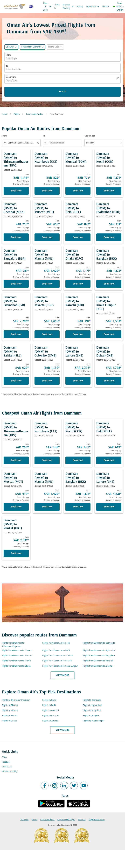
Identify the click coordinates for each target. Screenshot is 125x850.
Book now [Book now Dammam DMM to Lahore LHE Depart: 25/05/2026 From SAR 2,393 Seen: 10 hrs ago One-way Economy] (78, 381)
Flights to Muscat (10, 710)
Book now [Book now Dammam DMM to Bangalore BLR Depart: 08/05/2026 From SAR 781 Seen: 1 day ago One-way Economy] (16, 284)
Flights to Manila (9, 715)
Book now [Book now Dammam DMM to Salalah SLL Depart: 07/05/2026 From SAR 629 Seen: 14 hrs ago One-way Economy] (16, 381)
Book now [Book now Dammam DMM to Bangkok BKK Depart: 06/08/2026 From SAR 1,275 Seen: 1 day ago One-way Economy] (78, 506)
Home (4, 114)
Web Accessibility (9, 771)
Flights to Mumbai (50, 710)
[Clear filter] (37, 143)
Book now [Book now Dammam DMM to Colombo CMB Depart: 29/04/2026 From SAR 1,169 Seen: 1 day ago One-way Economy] (47, 381)
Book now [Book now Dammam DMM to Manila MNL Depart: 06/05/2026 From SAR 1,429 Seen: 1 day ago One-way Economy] (47, 284)
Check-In (57, 6)
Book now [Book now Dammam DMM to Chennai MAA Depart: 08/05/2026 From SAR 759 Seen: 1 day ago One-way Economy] (16, 237)
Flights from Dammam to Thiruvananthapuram (13, 645)
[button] (32, 47)
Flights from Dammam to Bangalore (99, 655)
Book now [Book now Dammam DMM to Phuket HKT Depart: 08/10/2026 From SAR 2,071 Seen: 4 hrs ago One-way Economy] (16, 553)
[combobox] (21, 143)
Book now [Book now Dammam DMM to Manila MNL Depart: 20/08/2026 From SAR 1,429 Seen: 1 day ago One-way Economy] (47, 506)
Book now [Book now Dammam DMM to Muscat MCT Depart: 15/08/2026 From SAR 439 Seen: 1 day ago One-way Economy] (16, 506)
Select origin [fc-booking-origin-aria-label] (11, 58)
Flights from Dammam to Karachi (57, 661)
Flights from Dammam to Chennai (17, 650)
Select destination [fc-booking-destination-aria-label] (14, 69)
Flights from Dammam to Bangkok (98, 661)
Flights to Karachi (50, 715)
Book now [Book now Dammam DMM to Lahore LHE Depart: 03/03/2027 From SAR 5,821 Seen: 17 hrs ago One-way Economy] (109, 506)
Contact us (7, 767)
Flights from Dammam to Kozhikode (99, 643)
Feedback (6, 762)
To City (34, 820)
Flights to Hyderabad (92, 705)
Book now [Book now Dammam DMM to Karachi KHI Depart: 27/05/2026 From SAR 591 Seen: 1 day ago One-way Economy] (78, 334)
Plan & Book (48, 6)
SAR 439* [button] (53, 32)
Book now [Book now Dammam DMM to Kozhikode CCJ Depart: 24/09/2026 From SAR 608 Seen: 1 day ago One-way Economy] (47, 460)
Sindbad (105, 6)
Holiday (79, 6)
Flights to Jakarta (50, 721)
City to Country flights (66, 820)
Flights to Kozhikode (92, 700)
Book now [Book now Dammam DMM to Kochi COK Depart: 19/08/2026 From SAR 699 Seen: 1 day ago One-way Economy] (78, 460)
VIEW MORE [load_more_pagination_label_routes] (62, 675)
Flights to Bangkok (91, 715)
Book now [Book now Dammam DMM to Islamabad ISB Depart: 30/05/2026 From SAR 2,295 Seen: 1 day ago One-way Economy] (16, 334)
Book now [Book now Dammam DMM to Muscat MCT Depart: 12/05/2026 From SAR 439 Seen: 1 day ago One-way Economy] (47, 237)
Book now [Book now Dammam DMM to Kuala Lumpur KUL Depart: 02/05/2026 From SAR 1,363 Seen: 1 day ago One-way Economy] (109, 334)
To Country (24, 820)
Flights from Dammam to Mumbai (57, 655)
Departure (11, 77)
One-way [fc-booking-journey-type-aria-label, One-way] (10, 47)
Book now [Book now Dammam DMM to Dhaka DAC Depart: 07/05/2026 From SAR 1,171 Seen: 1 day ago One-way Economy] (78, 284)
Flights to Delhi (49, 705)
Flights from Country (97, 820)
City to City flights (47, 820)
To (7, 66)
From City (81, 820)
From (8, 55)
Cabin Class (89, 136)
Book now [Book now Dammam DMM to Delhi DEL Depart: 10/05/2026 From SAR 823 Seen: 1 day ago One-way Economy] (78, 237)
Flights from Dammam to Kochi (56, 643)
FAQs (4, 757)
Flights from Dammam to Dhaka (16, 666)
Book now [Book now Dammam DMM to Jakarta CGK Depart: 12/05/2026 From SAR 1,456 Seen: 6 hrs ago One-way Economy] (47, 334)
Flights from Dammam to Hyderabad (99, 650)
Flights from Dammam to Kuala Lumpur (60, 666)
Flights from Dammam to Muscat (17, 655)
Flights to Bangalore (92, 710)
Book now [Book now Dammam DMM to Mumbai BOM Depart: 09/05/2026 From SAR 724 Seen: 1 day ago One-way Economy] (78, 191)
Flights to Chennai (10, 705)
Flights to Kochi (49, 700)
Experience (93, 6)
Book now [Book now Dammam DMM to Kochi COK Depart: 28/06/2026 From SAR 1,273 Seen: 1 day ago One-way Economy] (109, 191)
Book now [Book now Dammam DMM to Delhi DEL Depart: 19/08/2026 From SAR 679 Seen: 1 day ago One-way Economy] (109, 460)
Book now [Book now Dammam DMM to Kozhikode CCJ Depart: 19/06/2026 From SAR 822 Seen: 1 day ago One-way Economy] (47, 191)
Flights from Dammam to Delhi (56, 650)
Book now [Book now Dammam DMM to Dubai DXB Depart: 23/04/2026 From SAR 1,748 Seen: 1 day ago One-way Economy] (109, 381)
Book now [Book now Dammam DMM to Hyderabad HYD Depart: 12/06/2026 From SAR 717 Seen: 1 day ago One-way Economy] (109, 237)
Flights (17, 114)
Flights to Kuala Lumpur (93, 721)
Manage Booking (69, 6)
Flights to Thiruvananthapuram (16, 700)
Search (62, 91)
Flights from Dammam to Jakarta (97, 666)
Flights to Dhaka (9, 721)
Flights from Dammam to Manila (16, 661)
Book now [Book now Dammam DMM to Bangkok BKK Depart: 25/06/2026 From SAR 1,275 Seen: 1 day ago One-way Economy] (109, 284)
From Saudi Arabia (34, 114)
